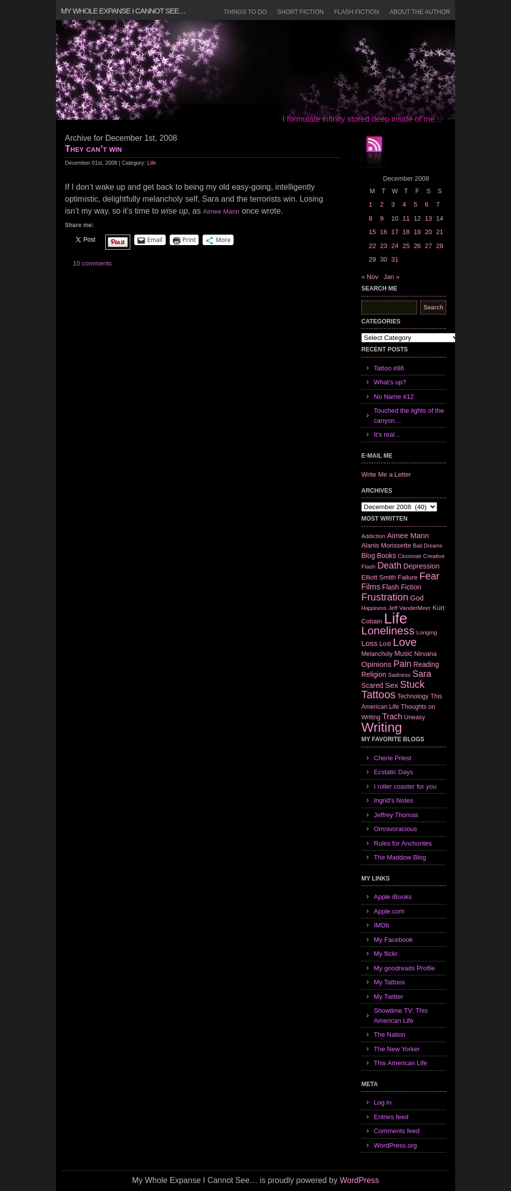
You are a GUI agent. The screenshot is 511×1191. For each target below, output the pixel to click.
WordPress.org (395, 1145)
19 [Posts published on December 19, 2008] (417, 232)
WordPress (359, 1180)
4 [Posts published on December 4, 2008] (404, 204)
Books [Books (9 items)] (386, 556)
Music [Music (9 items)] (403, 653)
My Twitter (388, 996)
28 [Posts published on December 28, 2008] (439, 246)
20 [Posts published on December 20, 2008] (428, 232)
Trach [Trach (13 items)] (392, 716)
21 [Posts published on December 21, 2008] (439, 232)
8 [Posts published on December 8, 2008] (370, 218)
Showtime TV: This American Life (401, 1015)
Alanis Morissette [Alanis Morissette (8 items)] (386, 545)
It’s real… (387, 434)
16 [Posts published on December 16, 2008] (383, 232)
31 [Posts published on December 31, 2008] (394, 259)
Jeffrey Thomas (396, 815)
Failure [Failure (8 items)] (408, 577)
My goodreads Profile (404, 968)
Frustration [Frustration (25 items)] (384, 597)
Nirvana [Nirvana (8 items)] (425, 653)
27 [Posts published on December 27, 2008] (428, 246)
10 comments (92, 263)
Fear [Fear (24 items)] (429, 576)
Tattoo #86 (389, 368)
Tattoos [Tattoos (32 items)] (378, 695)
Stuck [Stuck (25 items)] (412, 684)
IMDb (381, 925)
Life (151, 163)
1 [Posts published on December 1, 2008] (370, 204)
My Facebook (393, 939)
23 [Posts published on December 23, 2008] (383, 246)
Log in (382, 1102)
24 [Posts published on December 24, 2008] (394, 246)
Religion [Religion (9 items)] (373, 674)
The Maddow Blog (400, 857)
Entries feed (391, 1117)
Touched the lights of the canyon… (409, 415)
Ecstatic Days (393, 772)
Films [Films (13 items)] (370, 587)
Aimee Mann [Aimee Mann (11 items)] (408, 535)
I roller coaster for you (405, 786)
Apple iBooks (393, 896)
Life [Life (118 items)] (395, 618)
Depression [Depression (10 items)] (421, 566)
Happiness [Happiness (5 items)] (373, 608)
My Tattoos (389, 982)
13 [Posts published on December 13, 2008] (428, 218)
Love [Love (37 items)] (405, 642)
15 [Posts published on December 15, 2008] (372, 232)
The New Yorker (397, 1049)
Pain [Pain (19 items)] (402, 664)
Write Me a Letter (386, 474)
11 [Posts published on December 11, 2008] (405, 218)
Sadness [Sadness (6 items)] (399, 674)
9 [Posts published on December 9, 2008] (381, 218)
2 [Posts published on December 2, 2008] (381, 204)
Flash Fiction (356, 11)
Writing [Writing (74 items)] (381, 727)
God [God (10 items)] (417, 598)
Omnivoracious (395, 829)
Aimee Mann (221, 211)
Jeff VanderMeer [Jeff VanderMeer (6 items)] (409, 607)
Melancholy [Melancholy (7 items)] (377, 653)
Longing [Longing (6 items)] (426, 632)
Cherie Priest (392, 758)
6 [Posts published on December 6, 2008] (426, 204)
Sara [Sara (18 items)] (422, 674)
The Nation (390, 1034)
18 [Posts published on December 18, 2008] (405, 232)
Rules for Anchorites (403, 843)
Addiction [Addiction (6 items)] (373, 536)
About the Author (419, 11)
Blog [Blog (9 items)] (368, 556)
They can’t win (93, 149)
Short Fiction (300, 11)
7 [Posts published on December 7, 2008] (438, 204)
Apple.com (389, 911)
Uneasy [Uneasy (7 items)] (414, 717)
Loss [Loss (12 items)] (369, 643)
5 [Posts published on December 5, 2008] (415, 204)
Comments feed (397, 1131)
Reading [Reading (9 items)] (426, 664)
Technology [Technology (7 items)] (413, 696)
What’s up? (390, 382)
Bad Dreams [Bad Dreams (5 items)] (427, 546)
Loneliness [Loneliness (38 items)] (388, 630)
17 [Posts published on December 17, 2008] (394, 232)
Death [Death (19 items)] (389, 566)
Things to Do (245, 11)
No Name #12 (394, 396)
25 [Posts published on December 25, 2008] (405, 246)
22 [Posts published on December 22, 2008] (372, 246)
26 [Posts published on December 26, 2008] (417, 246)
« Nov (369, 277)
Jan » (392, 277)
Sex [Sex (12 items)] (391, 685)
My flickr (386, 953)
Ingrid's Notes (393, 800)
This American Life (400, 1063)
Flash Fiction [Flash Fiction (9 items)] (401, 587)
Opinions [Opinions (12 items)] (376, 664)
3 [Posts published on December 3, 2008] (393, 204)
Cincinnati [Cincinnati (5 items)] (409, 556)
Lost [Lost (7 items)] (385, 643)
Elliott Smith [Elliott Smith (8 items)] (378, 577)
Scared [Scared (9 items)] (372, 685)
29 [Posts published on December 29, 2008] (372, 259)
